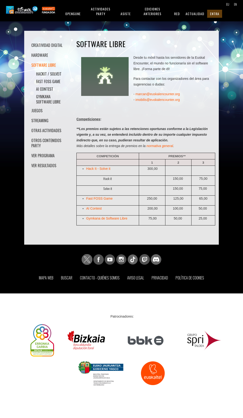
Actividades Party (100, 11)
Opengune (73, 13)
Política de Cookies (190, 278)
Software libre (43, 65)
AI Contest (44, 89)
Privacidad (160, 278)
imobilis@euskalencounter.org (158, 100)
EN (235, 4)
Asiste (126, 13)
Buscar (66, 278)
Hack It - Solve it (98, 169)
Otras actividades (46, 130)
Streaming (39, 120)
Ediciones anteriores (152, 11)
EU (227, 4)
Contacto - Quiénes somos (100, 278)
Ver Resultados (43, 165)
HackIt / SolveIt (48, 74)
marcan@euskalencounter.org (158, 94)
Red (177, 13)
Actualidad (195, 13)
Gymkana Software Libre (48, 99)
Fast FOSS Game (48, 81)
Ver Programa (43, 155)
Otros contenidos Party (46, 143)
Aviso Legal (135, 278)
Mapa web (46, 278)
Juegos (36, 110)
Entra (214, 13)
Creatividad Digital (46, 45)
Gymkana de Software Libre (106, 218)
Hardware (39, 55)
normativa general (159, 146)
